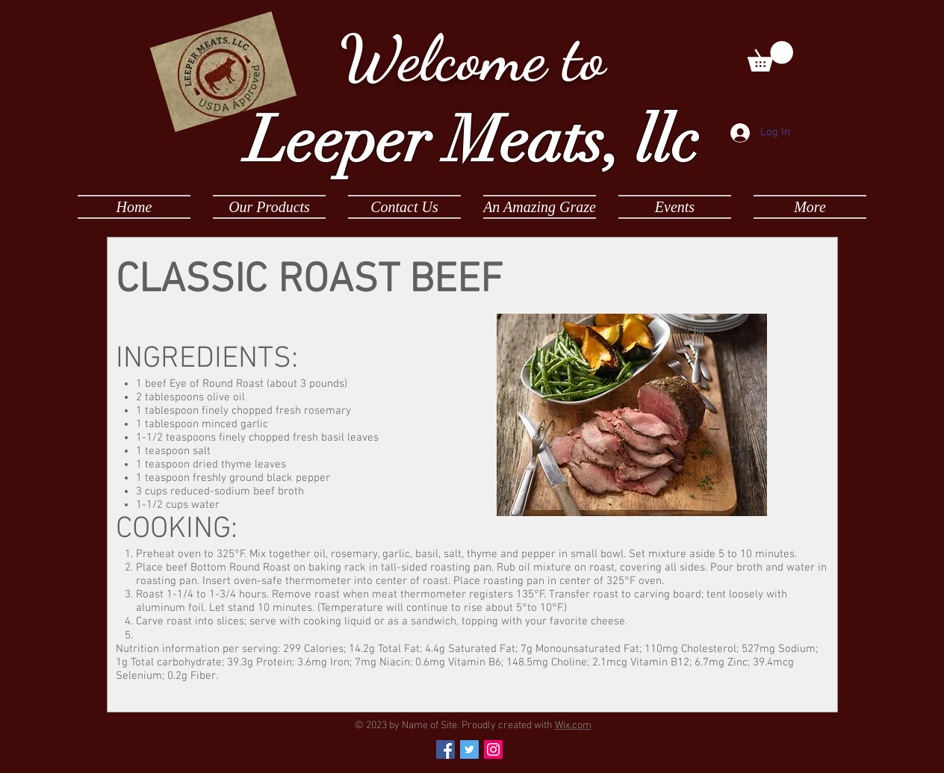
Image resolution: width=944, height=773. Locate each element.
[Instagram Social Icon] (493, 749)
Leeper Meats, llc (472, 140)
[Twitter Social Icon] (469, 749)
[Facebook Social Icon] (445, 749)
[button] (770, 56)
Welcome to (472, 57)
